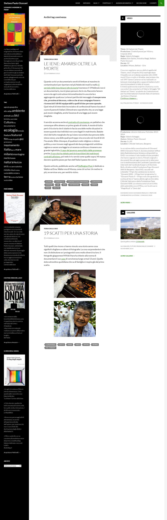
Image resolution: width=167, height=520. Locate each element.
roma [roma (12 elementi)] (17, 170)
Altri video (126, 203)
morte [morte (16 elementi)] (7, 158)
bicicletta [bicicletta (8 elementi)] (7, 119)
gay (57, 185)
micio (78, 344)
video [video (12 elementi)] (10, 180)
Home (78, 3)
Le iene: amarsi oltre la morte (70, 66)
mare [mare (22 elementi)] (18, 149)
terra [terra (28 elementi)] (7, 176)
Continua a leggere (129, 98)
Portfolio (107, 3)
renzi (48, 188)
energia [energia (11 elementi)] (21, 131)
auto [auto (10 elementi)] (12, 116)
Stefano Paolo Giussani (16, 3)
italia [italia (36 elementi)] (7, 149)
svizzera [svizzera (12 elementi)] (16, 173)
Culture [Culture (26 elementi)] (8, 122)
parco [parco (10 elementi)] (14, 167)
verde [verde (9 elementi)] (6, 180)
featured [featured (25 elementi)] (16, 135)
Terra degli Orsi (51, 59)
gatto (61, 344)
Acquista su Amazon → (12, 342)
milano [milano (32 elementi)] (8, 154)
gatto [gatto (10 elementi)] (17, 139)
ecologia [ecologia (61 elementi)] (11, 130)
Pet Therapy (50, 348)
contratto (59, 181)
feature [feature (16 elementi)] (7, 135)
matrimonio (74, 185)
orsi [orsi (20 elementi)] (6, 166)
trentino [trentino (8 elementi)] (13, 177)
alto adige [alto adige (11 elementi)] (8, 111)
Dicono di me (141, 3)
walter (56, 188)
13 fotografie (140, 241)
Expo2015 (86, 3)
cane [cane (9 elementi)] (11, 119)
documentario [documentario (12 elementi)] (9, 126)
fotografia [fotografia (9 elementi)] (11, 139)
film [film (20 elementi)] (6, 138)
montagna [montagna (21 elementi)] (18, 154)
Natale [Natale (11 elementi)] (12, 158)
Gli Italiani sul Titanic (130, 103)
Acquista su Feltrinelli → (12, 94)
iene (64, 185)
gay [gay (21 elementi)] (22, 138)
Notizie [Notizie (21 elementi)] (18, 162)
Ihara (70, 344)
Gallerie (131, 212)
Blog (95, 3)
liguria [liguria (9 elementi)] (13, 150)
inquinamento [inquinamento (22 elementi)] (11, 145)
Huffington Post (85, 166)
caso (63, 258)
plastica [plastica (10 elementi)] (19, 167)
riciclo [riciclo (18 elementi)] (7, 169)
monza (85, 185)
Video (129, 18)
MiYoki (86, 344)
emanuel (49, 185)
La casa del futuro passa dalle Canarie (137, 246)
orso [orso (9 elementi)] (9, 167)
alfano (49, 181)
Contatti (153, 3)
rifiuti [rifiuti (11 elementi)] (12, 170)
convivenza (96, 181)
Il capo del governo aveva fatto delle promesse (81, 150)
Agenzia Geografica (123, 3)
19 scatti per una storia (71, 233)
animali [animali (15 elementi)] (7, 115)
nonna (95, 344)
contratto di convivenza (78, 122)
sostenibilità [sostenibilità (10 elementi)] (8, 173)
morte (94, 185)
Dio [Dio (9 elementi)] (14, 123)
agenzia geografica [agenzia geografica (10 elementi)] (11, 107)
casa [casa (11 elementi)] (15, 119)
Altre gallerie (128, 256)
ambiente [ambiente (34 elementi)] (18, 110)
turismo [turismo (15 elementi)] (19, 177)
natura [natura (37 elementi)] (8, 162)
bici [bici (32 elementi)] (16, 115)
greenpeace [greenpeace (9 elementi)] (8, 142)
